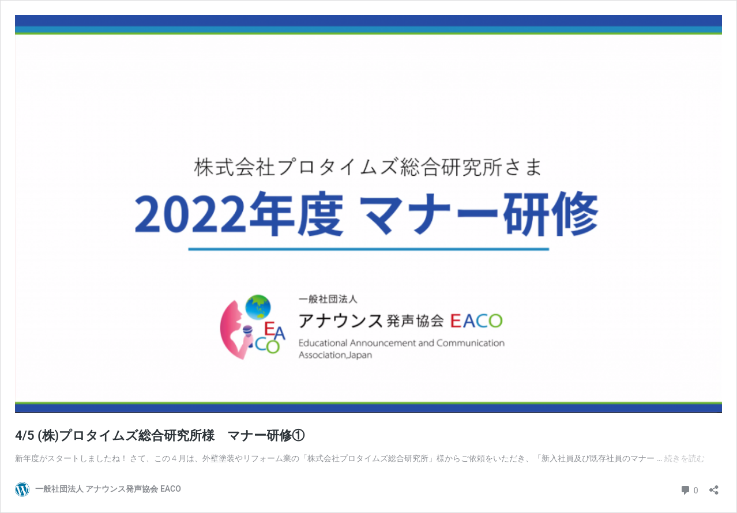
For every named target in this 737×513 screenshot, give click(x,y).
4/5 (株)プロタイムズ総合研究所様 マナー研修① (159, 435)
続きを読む (684, 458)
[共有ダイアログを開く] (714, 486)
